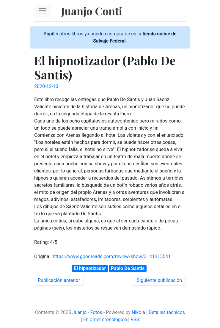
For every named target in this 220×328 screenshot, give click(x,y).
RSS (135, 319)
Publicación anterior (59, 280)
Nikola (138, 312)
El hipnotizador (90, 268)
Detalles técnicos (167, 312)
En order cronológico (105, 319)
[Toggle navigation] (42, 11)
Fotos (96, 312)
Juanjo (79, 312)
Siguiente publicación (159, 280)
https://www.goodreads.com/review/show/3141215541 (112, 256)
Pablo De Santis (127, 268)
